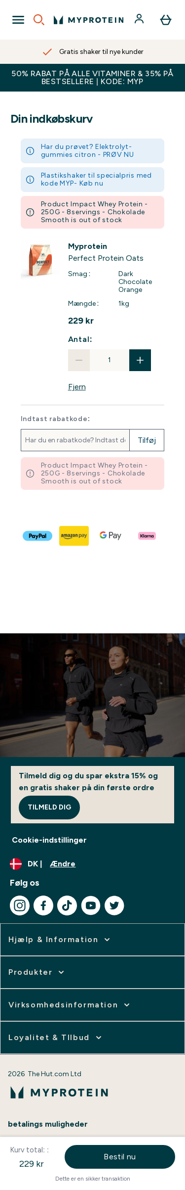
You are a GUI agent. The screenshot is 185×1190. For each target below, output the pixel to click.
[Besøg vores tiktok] (67, 905)
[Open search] (39, 20)
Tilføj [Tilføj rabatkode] (147, 440)
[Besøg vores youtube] (91, 905)
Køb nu (91, 183)
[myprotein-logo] (88, 20)
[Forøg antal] (140, 360)
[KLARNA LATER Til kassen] (147, 535)
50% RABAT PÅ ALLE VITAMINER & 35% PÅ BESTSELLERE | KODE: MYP (92, 77)
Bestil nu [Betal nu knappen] (120, 1156)
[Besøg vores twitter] (114, 905)
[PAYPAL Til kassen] (38, 535)
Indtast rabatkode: (55, 419)
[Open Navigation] (18, 20)
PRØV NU (118, 154)
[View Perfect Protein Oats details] (116, 252)
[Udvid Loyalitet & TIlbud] (56, 1038)
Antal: (80, 339)
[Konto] (140, 20)
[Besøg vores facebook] (43, 905)
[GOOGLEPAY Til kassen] (111, 535)
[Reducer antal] (79, 360)
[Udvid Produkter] (37, 972)
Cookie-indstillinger (49, 840)
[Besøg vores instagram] (20, 905)
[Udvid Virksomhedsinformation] (70, 1005)
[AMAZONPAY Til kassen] (74, 535)
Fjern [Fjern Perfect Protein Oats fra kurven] (77, 386)
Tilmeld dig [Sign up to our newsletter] (49, 807)
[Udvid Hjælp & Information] (60, 940)
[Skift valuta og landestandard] (92, 864)
